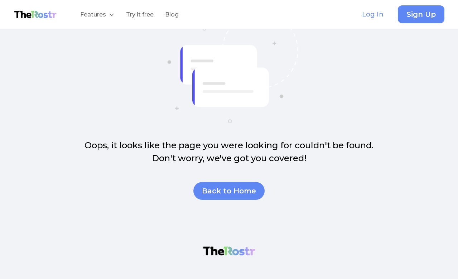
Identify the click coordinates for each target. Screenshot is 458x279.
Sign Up (421, 14)
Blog (172, 14)
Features (100, 17)
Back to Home (229, 191)
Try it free (140, 14)
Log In (373, 14)
